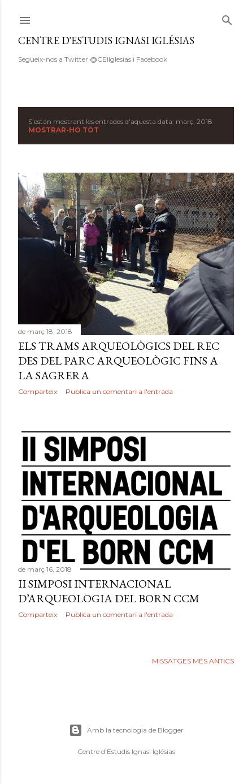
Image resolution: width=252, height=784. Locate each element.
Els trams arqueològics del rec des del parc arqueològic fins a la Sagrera (118, 361)
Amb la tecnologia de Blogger (126, 730)
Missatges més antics (193, 661)
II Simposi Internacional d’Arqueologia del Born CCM (108, 591)
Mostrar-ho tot (63, 130)
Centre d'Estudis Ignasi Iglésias (106, 40)
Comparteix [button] (37, 391)
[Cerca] (227, 18)
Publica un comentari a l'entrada (119, 391)
